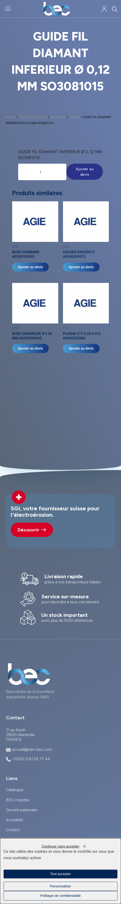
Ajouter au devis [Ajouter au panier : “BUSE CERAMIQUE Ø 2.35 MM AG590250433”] (30, 348)
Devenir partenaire (21, 809)
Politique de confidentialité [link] (60, 896)
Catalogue (15, 789)
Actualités (14, 819)
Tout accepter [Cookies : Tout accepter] (60, 874)
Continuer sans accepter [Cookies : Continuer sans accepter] (60, 846)
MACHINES (58, 117)
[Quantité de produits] (42, 172)
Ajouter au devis (85, 171)
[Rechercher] (114, 9)
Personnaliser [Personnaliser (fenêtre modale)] (60, 886)
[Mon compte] (104, 9)
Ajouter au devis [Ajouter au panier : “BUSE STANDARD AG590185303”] (30, 267)
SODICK (74, 117)
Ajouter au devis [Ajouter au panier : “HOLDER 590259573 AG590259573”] (81, 267)
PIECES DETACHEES (33, 117)
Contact (13, 829)
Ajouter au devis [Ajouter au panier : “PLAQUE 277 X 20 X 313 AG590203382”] (81, 348)
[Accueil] (56, 9)
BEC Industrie (17, 800)
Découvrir (32, 530)
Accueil (11, 117)
